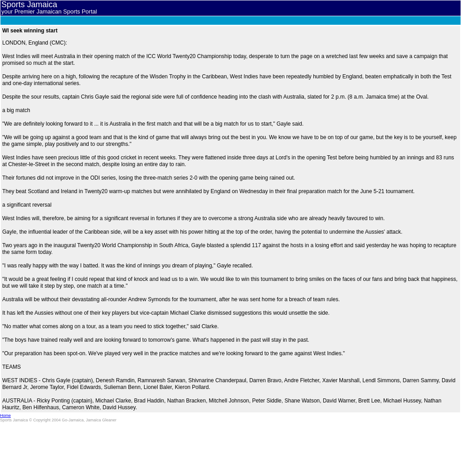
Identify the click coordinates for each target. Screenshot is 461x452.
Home (5, 415)
